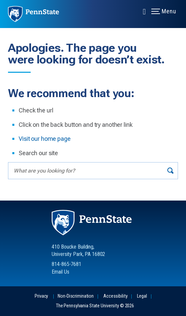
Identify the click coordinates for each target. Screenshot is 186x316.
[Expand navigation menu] (144, 11)
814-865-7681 (66, 264)
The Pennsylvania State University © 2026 (95, 306)
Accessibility (115, 296)
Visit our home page (45, 138)
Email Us (60, 272)
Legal (142, 296)
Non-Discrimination (76, 296)
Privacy (41, 296)
